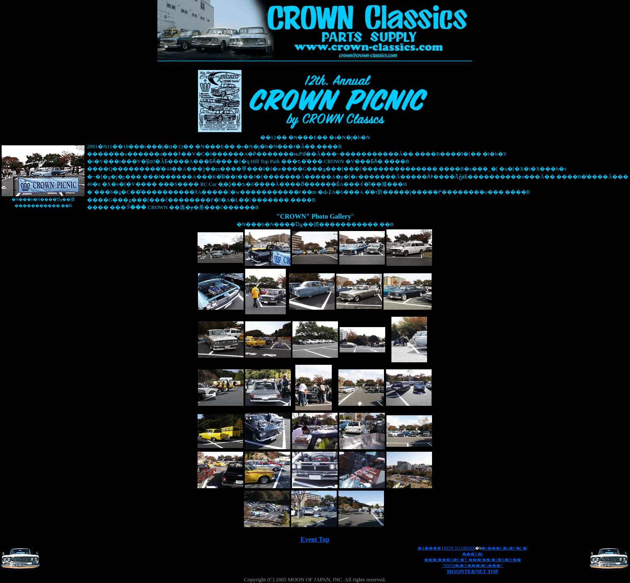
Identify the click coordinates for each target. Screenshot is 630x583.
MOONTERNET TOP (473, 571)
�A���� (429, 548)
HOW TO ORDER (460, 548)
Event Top (315, 539)
